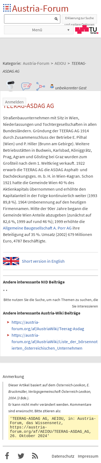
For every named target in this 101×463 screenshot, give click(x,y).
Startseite (7, 8)
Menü (37, 29)
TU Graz (86, 29)
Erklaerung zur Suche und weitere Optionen (79, 19)
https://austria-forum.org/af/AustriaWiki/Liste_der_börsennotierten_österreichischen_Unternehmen (54, 341)
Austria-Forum (40, 8)
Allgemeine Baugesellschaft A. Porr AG (37, 228)
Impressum (88, 456)
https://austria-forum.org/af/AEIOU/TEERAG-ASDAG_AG (49, 429)
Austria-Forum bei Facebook (7, 456)
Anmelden (14, 101)
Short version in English (43, 261)
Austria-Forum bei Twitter (21, 456)
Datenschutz (63, 456)
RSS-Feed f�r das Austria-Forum (35, 456)
